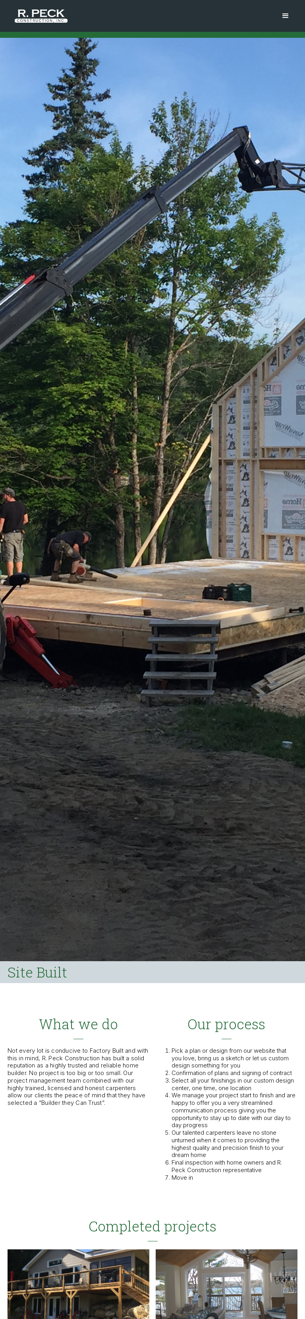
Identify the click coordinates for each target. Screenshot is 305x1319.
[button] (285, 16)
